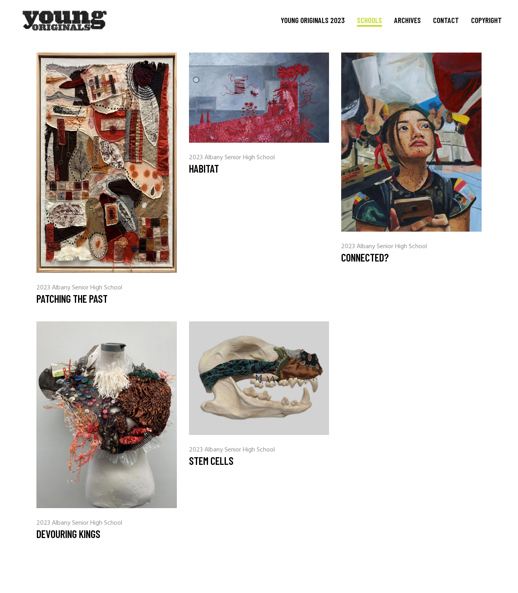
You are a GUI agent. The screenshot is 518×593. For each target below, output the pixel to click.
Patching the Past (72, 298)
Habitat (204, 168)
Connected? (365, 257)
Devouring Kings (68, 534)
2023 (44, 288)
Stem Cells (211, 460)
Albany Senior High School (87, 288)
